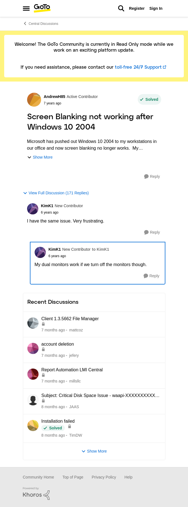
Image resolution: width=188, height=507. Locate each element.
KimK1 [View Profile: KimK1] (47, 206)
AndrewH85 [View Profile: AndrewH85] (54, 96)
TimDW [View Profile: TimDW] (75, 435)
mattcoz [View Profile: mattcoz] (76, 329)
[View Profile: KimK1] (32, 208)
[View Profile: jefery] (33, 348)
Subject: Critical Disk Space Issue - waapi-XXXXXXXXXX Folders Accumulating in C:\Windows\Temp (98, 396)
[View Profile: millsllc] (33, 374)
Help (128, 477)
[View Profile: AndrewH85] (34, 100)
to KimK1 (100, 249)
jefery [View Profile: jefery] (73, 355)
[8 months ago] (53, 407)
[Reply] (152, 176)
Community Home (38, 477)
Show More (40, 157)
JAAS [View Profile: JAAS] (74, 407)
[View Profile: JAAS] (33, 399)
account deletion (57, 344)
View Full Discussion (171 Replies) (56, 193)
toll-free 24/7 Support (138, 67)
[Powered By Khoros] (94, 493)
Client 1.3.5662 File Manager (70, 318)
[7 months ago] (53, 330)
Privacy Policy (104, 477)
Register (137, 8)
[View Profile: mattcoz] (33, 323)
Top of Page (73, 477)
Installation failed (58, 421)
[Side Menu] (26, 8)
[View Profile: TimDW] (33, 425)
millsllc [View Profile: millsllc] (74, 381)
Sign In (156, 8)
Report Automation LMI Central (72, 369)
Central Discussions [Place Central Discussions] (40, 23)
